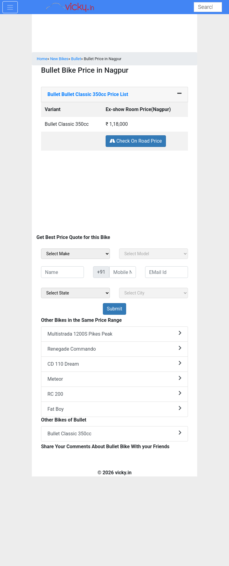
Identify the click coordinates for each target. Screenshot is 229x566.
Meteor (114, 378)
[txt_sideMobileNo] (122, 272)
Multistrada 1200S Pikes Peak (114, 333)
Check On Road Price (136, 141)
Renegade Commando (114, 348)
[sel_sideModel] (153, 253)
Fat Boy (114, 409)
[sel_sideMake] (75, 253)
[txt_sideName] (62, 272)
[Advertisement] (114, 194)
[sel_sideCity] (153, 293)
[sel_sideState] (75, 293)
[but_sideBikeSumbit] (114, 309)
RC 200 (114, 394)
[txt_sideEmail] (166, 272)
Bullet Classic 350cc (114, 433)
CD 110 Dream (114, 363)
